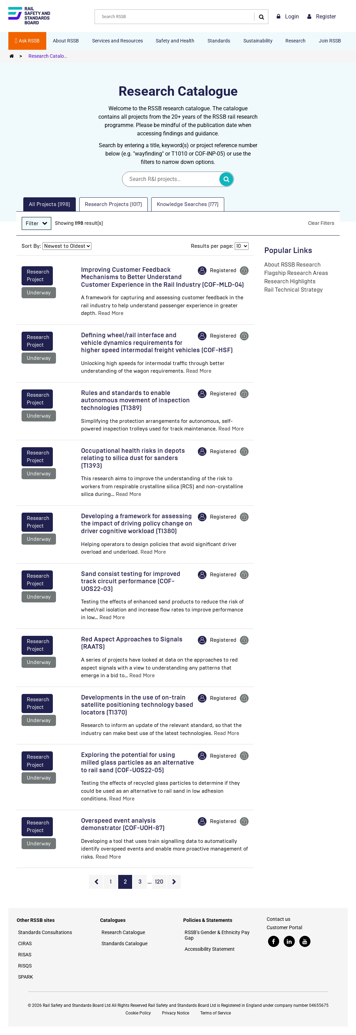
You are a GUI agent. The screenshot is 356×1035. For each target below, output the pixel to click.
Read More (110, 313)
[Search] (260, 17)
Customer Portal (284, 927)
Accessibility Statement (210, 949)
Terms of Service (215, 1013)
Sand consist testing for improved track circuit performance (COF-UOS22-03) (130, 581)
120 (159, 881)
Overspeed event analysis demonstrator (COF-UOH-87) (123, 824)
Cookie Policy (138, 1013)
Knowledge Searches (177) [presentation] (188, 204)
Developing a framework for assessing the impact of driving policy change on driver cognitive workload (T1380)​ (136, 523)
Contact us (278, 919)
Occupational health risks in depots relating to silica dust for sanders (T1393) (133, 458)
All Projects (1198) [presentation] (49, 204)
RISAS (24, 954)
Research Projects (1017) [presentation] (113, 204)
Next (174, 882)
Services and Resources (117, 41)
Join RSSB (330, 41)
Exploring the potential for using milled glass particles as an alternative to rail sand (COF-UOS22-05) (137, 762)
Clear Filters (321, 223)
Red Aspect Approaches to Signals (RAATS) (132, 643)
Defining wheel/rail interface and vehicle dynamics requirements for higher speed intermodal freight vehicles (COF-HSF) (157, 342)
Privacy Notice (175, 1013)
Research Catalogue (50, 56)
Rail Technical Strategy (293, 289)
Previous (96, 882)
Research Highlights (290, 281)
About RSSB (66, 41)
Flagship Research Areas (296, 273)
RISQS (25, 966)
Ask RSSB (27, 40)
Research (295, 41)
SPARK (25, 977)
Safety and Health (175, 41)
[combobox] (181, 16)
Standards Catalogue (124, 943)
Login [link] (288, 16)
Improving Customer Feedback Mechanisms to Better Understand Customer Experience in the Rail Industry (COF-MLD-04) (162, 277)
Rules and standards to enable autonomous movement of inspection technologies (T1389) (135, 400)
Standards (219, 41)
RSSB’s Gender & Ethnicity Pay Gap (217, 935)
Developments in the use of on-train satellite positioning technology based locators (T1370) (137, 705)
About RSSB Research (292, 264)
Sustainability (258, 41)
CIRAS (25, 943)
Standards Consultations (45, 932)
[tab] (49, 204)
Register (321, 16)
